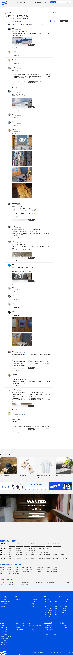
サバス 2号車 (4, 634)
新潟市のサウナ (3, 567)
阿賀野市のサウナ (55, 569)
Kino (13, 28)
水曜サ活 (3, 625)
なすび (13, 389)
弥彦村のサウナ (41, 571)
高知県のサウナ (12, 556)
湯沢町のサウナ (56, 571)
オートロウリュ (15, 582)
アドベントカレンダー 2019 (51, 612)
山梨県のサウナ (41, 548)
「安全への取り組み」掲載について (51, 635)
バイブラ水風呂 (50, 582)
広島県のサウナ (34, 554)
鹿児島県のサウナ (57, 558)
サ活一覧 (18, 599)
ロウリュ (2, 582)
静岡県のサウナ (19, 550)
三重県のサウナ (34, 550)
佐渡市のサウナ (3, 571)
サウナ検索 (3, 599)
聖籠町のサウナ (34, 571)
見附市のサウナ (3, 569)
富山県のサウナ (19, 548)
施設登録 (31, 2)
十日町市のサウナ (57, 567)
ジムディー (14, 122)
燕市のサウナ (17, 569)
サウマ (13, 241)
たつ (13, 296)
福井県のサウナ (34, 548)
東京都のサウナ (49, 546)
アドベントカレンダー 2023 (51, 605)
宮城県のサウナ (34, 544)
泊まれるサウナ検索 (5, 601)
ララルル (14, 130)
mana (13, 311)
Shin (13, 264)
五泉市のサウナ (40, 569)
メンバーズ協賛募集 (49, 633)
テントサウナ (11, 584)
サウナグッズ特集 (63, 601)
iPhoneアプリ (19, 629)
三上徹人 (54, 12)
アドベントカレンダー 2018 (51, 614)
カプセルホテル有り (65, 582)
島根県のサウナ (19, 554)
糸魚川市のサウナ (25, 569)
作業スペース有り (3, 584)
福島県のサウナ (56, 544)
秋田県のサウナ (41, 544)
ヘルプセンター (63, 625)
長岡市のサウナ (10, 567)
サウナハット (62, 603)
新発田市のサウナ (33, 567)
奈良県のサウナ (41, 552)
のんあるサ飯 (4, 627)
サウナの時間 (4, 640)
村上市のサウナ (10, 569)
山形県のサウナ (49, 544)
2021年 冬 (62, 612)
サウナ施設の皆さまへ (49, 625)
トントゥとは (33, 601)
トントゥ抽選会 (37, 2)
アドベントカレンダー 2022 (51, 606)
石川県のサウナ (27, 548)
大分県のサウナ (41, 558)
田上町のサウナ (49, 571)
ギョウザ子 (14, 374)
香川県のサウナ (56, 554)
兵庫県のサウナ (34, 552)
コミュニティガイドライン (58, 652)
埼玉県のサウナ (34, 546)
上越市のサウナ (48, 569)
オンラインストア (63, 599)
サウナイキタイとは (20, 625)
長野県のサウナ (49, 548)
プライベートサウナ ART (18, 15)
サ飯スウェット (63, 605)
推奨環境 (34, 652)
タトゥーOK (57, 582)
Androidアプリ (19, 631)
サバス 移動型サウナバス (6, 633)
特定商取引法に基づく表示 (43, 652)
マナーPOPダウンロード (50, 631)
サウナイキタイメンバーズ (36, 625)
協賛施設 (32, 629)
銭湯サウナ (29, 582)
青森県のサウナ (19, 544)
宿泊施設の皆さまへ (49, 627)
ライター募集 (48, 616)
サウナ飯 (23, 352)
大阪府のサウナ (27, 552)
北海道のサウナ (12, 544)
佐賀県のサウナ (19, 558)
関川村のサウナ (18, 573)
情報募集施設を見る (36, 515)
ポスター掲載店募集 (49, 629)
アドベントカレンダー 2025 (51, 601)
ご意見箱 (61, 629)
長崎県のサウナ (27, 558)
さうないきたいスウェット (65, 606)
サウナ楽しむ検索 (5, 631)
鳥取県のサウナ (12, 554)
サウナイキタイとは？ (14, 2)
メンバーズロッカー (35, 627)
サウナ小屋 (17, 584)
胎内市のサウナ (26, 571)
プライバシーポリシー (69, 652)
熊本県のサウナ (34, 558)
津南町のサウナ (3, 573)
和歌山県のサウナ (49, 552)
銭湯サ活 (3, 644)
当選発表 (32, 603)
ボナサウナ (35, 582)
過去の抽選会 (33, 605)
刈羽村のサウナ (10, 573)
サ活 (21, 2)
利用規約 (50, 652)
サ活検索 (3, 605)
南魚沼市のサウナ (18, 571)
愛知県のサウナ (27, 550)
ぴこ (13, 288)
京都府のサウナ (19, 552)
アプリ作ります (4, 629)
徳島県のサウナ (49, 554)
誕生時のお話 (19, 627)
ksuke (13, 413)
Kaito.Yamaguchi (16, 203)
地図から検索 (4, 603)
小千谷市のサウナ (42, 567)
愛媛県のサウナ (64, 554)
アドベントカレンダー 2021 (51, 608)
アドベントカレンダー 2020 (51, 610)
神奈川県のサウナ (57, 546)
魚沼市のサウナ (10, 571)
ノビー (13, 226)
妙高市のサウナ (33, 569)
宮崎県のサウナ (49, 558)
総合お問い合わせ (63, 627)
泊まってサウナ (4, 642)
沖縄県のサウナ (65, 558)
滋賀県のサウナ (12, 552)
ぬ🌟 (13, 351)
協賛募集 (32, 606)
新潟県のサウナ (12, 548)
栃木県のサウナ (19, 546)
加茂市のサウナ (49, 567)
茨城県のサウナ (12, 546)
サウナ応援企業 (4, 638)
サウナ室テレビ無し (42, 582)
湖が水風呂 (22, 584)
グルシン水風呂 (23, 582)
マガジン (25, 2)
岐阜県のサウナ (12, 550)
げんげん (14, 67)
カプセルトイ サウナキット (7, 636)
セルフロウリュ (8, 582)
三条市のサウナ (18, 567)
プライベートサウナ (30, 584)
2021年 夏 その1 (63, 608)
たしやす (14, 51)
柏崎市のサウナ (25, 567)
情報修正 (65, 13)
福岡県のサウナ (12, 558)
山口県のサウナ (41, 554)
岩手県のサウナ (27, 544)
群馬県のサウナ (27, 546)
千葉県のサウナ (41, 546)
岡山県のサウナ (27, 554)
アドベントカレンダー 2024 (51, 603)
